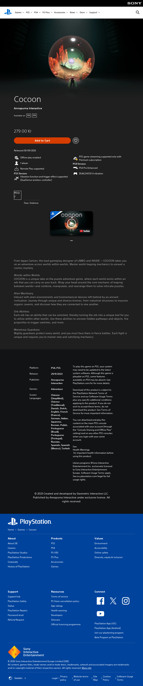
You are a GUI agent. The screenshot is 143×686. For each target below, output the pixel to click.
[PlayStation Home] (8, 13)
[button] (71, 223)
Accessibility (101, 548)
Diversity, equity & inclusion (109, 557)
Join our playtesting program (109, 632)
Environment (101, 543)
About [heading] (12, 538)
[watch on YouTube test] (85, 231)
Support (93, 12)
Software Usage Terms (125, 678)
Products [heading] (56, 538)
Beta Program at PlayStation (109, 637)
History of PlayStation (19, 566)
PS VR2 (54, 552)
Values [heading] (99, 538)
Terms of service (59, 596)
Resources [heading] (57, 591)
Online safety (101, 552)
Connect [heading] (100, 591)
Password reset (16, 615)
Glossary (55, 619)
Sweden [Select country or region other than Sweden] (17, 678)
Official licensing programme (66, 624)
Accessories (59, 12)
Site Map (95, 678)
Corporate (13, 561)
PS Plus (46, 12)
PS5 (28, 12)
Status (11, 605)
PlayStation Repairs (17, 610)
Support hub (14, 596)
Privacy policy (63, 678)
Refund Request (16, 619)
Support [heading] (13, 591)
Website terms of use (81, 678)
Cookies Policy (107, 678)
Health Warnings (81, 449)
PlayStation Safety (17, 601)
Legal (55, 678)
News (72, 12)
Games (18, 12)
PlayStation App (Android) (108, 628)
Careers (12, 548)
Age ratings (57, 605)
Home (11, 529)
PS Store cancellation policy (65, 601)
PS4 (36, 12)
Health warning (59, 610)
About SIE (12, 543)
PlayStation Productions (20, 557)
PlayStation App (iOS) (105, 623)
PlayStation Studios (17, 552)
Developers (57, 615)
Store (82, 12)
